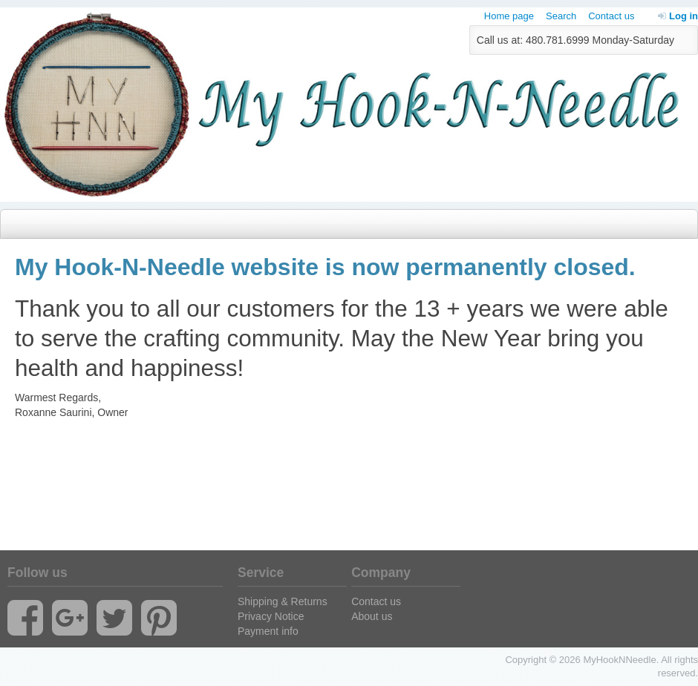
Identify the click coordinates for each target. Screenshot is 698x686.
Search (561, 16)
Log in (678, 16)
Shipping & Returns (282, 601)
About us (371, 616)
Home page (509, 16)
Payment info (268, 631)
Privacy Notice (271, 616)
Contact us (611, 16)
